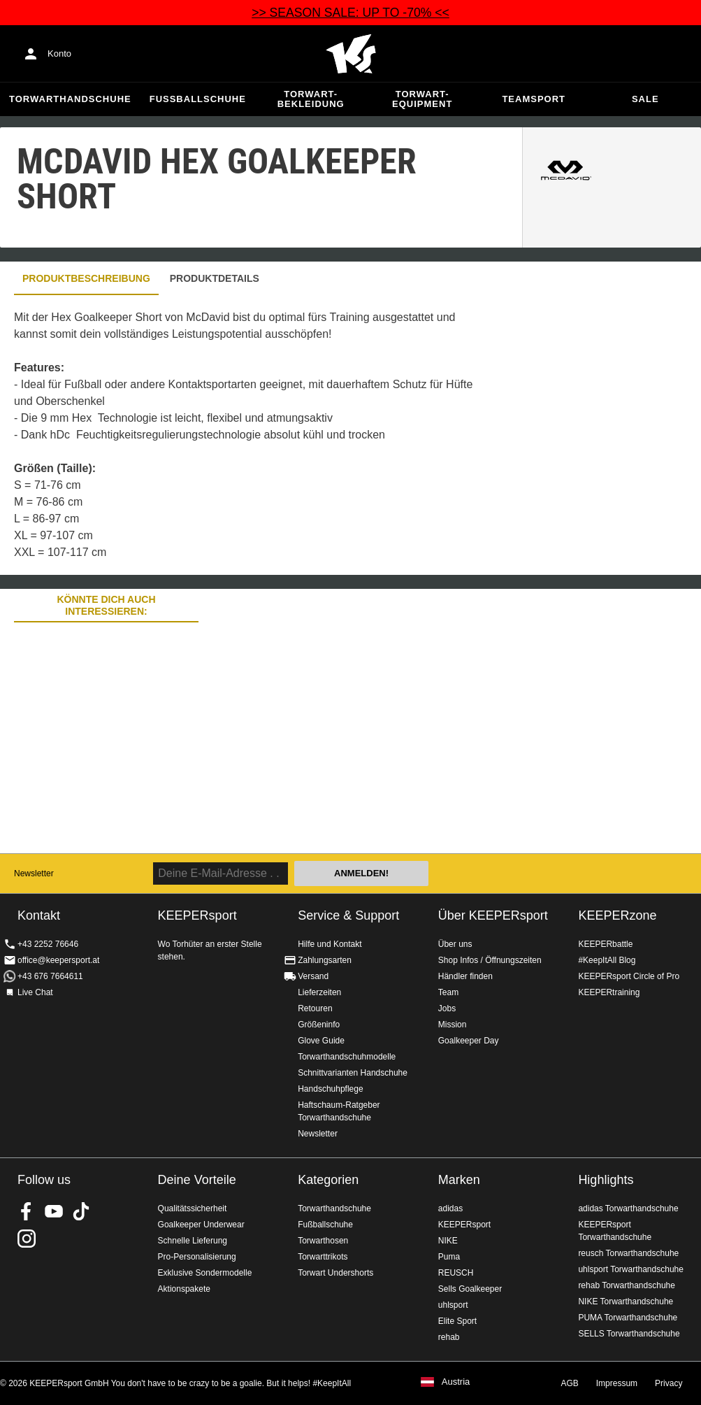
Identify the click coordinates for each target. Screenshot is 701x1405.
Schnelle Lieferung (192, 1241)
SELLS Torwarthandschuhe (628, 1334)
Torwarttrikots (322, 1257)
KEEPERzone (617, 915)
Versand (313, 976)
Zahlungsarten (325, 960)
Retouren (315, 1008)
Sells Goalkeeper (470, 1289)
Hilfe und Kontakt (329, 944)
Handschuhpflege (330, 1089)
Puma (449, 1257)
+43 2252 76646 (47, 944)
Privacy (668, 1383)
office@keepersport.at (58, 960)
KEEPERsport (464, 1224)
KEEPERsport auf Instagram (26, 1238)
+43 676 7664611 (50, 976)
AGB (569, 1383)
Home (351, 53)
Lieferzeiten (319, 992)
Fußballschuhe (198, 99)
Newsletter (34, 873)
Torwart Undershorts (335, 1273)
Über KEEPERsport (493, 915)
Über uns (455, 944)
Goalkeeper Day (468, 1041)
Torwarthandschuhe (70, 99)
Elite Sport (457, 1321)
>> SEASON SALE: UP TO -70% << (350, 13)
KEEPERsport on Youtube (54, 1211)
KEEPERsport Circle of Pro (628, 976)
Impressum (616, 1383)
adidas (450, 1208)
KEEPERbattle (605, 944)
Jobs (447, 1008)
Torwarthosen (323, 1241)
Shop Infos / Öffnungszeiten (490, 960)
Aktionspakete (184, 1289)
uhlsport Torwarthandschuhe (631, 1269)
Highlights (605, 1180)
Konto (59, 53)
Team (448, 992)
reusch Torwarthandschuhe (628, 1253)
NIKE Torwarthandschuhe (625, 1301)
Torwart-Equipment (422, 99)
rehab (449, 1337)
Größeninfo (319, 1024)
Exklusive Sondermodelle (205, 1273)
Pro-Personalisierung (197, 1257)
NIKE (448, 1241)
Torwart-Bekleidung (311, 99)
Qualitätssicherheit (192, 1208)
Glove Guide (321, 1041)
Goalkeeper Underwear (201, 1224)
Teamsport (533, 99)
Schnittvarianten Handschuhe (352, 1073)
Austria (456, 1382)
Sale (645, 99)
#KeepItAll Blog (606, 960)
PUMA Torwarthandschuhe (627, 1317)
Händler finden (465, 976)
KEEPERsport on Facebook (26, 1211)
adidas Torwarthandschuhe (628, 1208)
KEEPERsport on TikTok (81, 1211)
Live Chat (35, 992)
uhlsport (453, 1305)
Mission (452, 1024)
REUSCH (456, 1273)
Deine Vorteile (197, 1180)
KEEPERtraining (608, 992)
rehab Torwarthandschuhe (626, 1285)
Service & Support (348, 915)
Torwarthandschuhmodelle (347, 1057)
